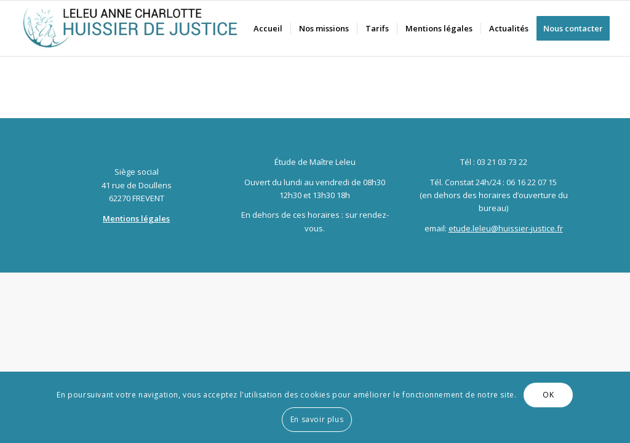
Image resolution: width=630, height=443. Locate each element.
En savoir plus (316, 419)
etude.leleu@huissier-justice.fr (506, 228)
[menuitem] (267, 28)
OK (548, 394)
